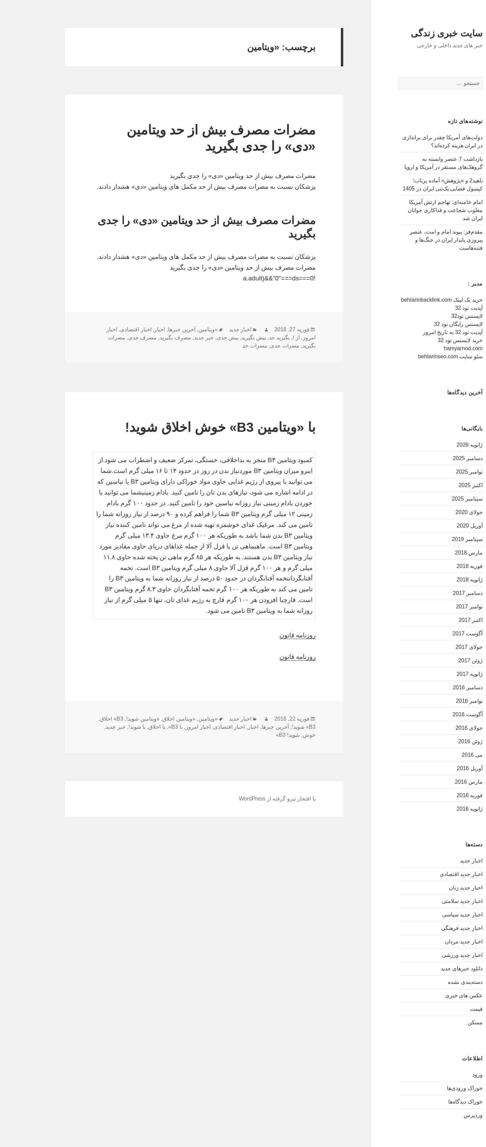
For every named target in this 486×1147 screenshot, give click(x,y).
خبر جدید (173, 337)
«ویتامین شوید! (112, 719)
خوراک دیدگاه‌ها (434, 1102)
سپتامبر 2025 (436, 499)
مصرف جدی (112, 337)
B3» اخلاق (80, 719)
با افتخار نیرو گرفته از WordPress (246, 799)
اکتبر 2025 (440, 485)
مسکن (444, 1022)
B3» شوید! (273, 727)
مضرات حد (224, 346)
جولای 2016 (438, 728)
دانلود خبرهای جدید (431, 968)
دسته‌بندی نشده (434, 982)
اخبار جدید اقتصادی (430, 874)
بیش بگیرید (223, 337)
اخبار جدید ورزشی (431, 955)
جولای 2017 (438, 647)
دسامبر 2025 (437, 458)
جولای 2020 (438, 512)
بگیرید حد (248, 337)
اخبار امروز (167, 727)
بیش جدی (197, 337)
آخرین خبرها (150, 329)
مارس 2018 (438, 552)
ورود (446, 1075)
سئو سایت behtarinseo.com (419, 356)
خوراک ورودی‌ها (434, 1088)
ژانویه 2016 (439, 809)
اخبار (129, 329)
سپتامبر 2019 (436, 539)
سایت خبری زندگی (416, 33)
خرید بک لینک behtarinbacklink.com (411, 300)
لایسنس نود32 (436, 316)
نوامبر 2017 (438, 606)
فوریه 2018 (439, 566)
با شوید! (106, 727)
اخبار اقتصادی (104, 329)
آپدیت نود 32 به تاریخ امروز (422, 332)
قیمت (445, 1009)
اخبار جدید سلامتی (431, 901)
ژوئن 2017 (440, 660)
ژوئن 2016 (440, 741)
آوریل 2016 (439, 768)
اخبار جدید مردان (433, 941)
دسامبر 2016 (437, 687)
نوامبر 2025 (438, 472)
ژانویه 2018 (439, 579)
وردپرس (442, 1115)
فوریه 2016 (439, 795)
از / (265, 337)
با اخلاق (126, 727)
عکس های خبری (433, 995)
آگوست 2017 (437, 633)
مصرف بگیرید (144, 337)
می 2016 (441, 755)
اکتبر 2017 (440, 620)
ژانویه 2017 (439, 674)
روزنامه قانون (267, 635)
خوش (278, 735)
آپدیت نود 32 (438, 308)
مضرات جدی (253, 346)
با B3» (145, 727)
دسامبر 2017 (437, 593)
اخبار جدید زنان (435, 888)
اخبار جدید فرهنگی (431, 928)
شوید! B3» (257, 735)
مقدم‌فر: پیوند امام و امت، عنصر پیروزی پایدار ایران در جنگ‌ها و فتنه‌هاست (415, 240)
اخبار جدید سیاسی (431, 914)
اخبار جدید (440, 861)
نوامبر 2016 (438, 701)
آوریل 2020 (439, 526)
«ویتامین (177, 329)
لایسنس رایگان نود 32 (427, 324)
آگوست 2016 (437, 714)
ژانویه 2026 (439, 445)
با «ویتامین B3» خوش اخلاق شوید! (189, 427)
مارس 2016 (438, 782)
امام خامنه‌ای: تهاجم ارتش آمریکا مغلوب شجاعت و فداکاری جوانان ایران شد (414, 210)
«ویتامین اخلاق (148, 719)
